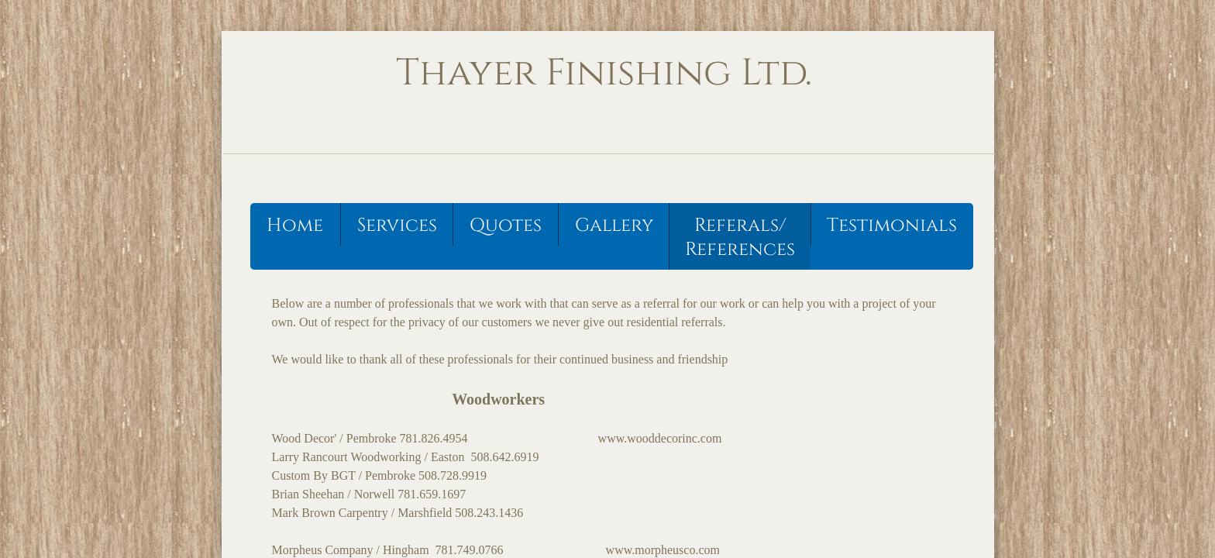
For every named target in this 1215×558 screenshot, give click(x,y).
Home (295, 225)
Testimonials (892, 225)
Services (397, 225)
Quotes (506, 225)
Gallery (614, 225)
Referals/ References (740, 237)
